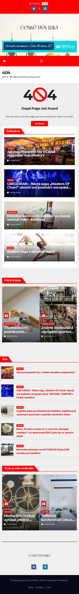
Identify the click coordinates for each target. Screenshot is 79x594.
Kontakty (39, 587)
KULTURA (8, 512)
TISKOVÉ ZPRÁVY (11, 324)
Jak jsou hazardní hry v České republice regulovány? (31, 153)
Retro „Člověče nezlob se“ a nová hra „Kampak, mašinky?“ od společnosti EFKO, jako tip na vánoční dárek (44, 433)
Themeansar (62, 580)
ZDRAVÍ (10, 248)
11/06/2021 (15, 160)
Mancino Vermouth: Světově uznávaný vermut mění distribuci (38, 218)
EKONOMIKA (12, 212)
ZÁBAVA (10, 148)
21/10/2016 (12, 524)
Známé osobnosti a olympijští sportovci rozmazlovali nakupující (57, 334)
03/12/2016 (15, 193)
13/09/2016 (49, 524)
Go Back (39, 123)
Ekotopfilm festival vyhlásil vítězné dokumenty (19, 520)
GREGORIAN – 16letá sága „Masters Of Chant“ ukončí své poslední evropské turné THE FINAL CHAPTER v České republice (45, 394)
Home (5, 77)
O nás (48, 587)
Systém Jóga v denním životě (31, 252)
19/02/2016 (12, 336)
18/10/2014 (49, 336)
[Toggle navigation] (42, 61)
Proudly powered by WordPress (24, 580)
